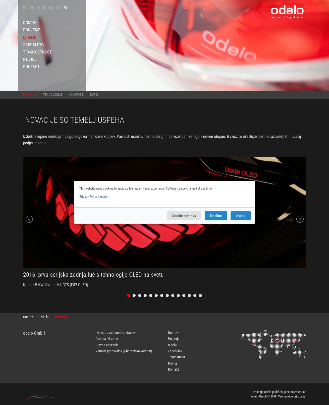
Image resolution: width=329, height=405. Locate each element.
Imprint (103, 196)
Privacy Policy (88, 196)
